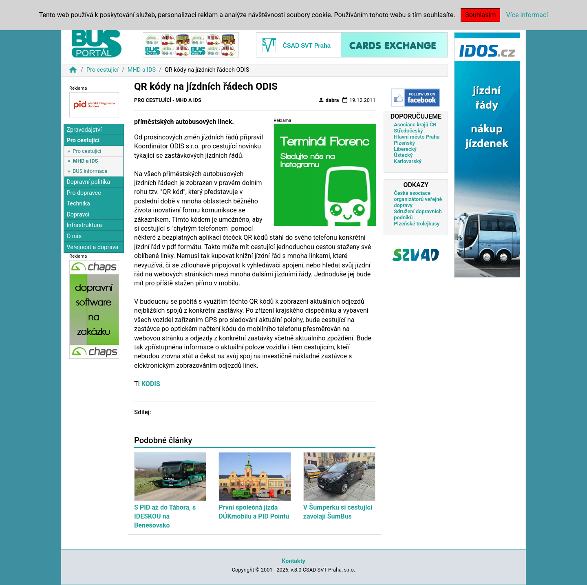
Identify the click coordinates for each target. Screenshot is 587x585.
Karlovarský (407, 161)
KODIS (150, 384)
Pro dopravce (83, 193)
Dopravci (77, 214)
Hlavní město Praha (416, 137)
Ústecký (403, 155)
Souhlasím (480, 15)
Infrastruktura (84, 225)
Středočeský (408, 131)
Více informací (527, 15)
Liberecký (405, 149)
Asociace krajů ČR (415, 124)
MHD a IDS (142, 69)
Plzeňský (404, 143)
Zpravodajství (84, 129)
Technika (78, 203)
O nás (74, 236)
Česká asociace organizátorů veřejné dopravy (418, 199)
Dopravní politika (88, 182)
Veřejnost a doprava (92, 247)
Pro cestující (102, 69)
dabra (328, 100)
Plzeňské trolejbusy (416, 224)
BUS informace (90, 171)
